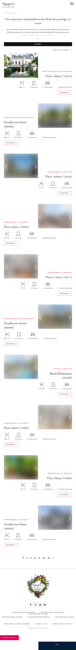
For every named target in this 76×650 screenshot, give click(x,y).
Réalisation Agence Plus (38, 628)
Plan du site (41, 624)
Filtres (38, 44)
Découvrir (65, 92)
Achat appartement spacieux (39, 617)
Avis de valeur (9, 637)
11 (39, 558)
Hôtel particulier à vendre (38, 614)
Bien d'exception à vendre (12, 617)
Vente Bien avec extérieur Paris (52, 612)
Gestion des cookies (61, 624)
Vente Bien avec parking (64, 617)
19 (49, 558)
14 (44, 558)
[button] (7, 66)
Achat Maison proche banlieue (23, 612)
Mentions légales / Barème (17, 624)
